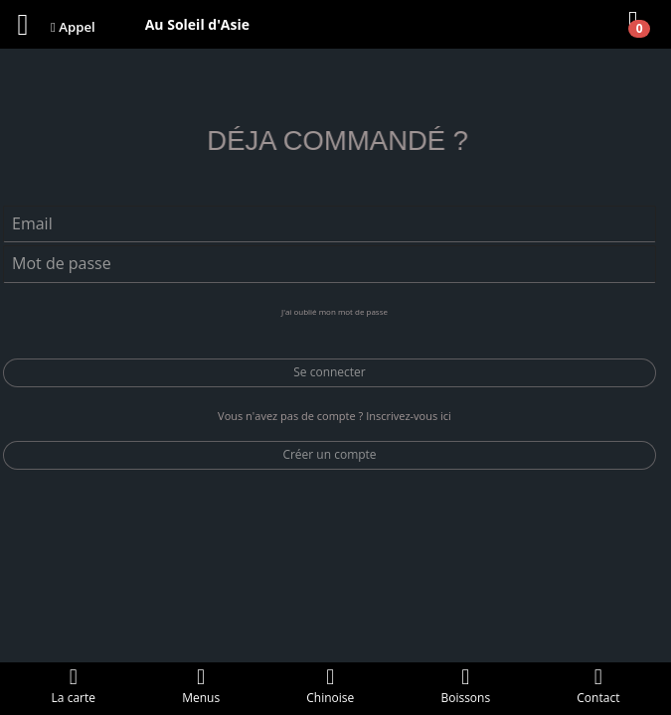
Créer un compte (329, 454)
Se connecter (329, 371)
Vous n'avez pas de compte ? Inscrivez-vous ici (334, 415)
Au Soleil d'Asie (197, 24)
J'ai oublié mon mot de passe (334, 311)
